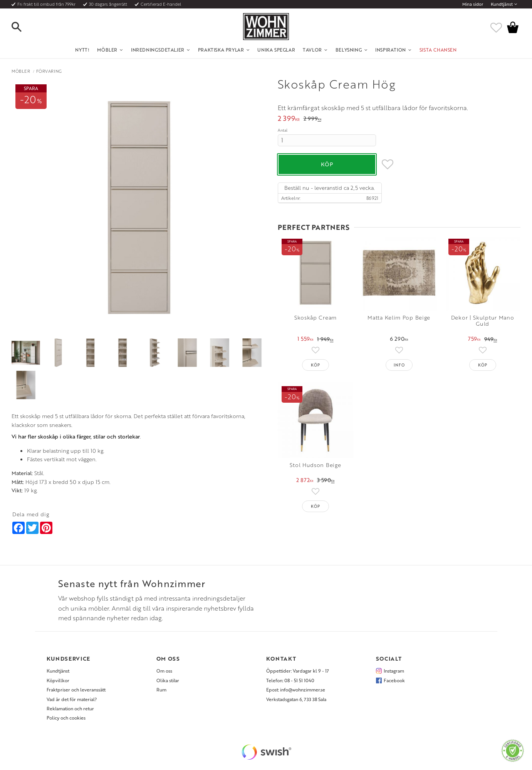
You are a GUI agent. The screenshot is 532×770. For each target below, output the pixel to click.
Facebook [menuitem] (394, 680)
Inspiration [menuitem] (390, 49)
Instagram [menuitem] (394, 670)
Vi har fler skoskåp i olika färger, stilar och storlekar (76, 436)
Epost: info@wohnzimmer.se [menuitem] (295, 689)
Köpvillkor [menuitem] (58, 680)
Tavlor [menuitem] (312, 49)
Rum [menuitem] (161, 689)
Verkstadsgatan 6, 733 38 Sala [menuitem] (296, 699)
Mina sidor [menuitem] (472, 4)
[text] (289, 119)
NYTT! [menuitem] (82, 49)
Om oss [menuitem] (164, 670)
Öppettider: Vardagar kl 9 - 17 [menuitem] (297, 670)
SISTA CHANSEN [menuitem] (438, 49)
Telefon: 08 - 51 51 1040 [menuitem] (290, 680)
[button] (23, 27)
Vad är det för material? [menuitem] (72, 699)
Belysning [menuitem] (349, 49)
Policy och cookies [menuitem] (66, 717)
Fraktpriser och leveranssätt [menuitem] (76, 689)
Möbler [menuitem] (107, 49)
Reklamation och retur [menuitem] (70, 708)
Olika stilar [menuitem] (167, 680)
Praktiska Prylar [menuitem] (221, 49)
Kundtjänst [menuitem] (502, 4)
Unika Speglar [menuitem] (276, 49)
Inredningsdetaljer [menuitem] (158, 49)
